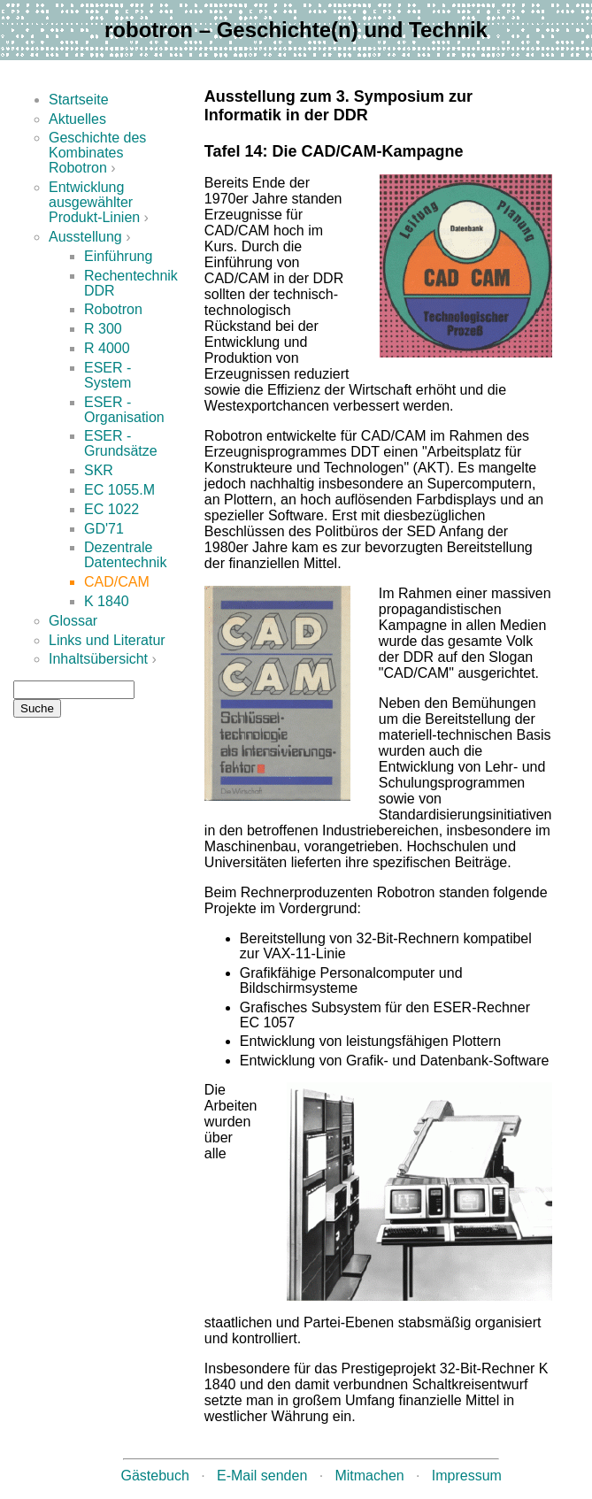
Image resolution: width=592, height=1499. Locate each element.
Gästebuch (155, 1475)
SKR (98, 470)
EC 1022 (111, 509)
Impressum (467, 1475)
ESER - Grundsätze (121, 443)
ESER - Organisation (124, 410)
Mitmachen (369, 1475)
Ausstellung (85, 236)
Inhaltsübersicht (98, 658)
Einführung (118, 256)
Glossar (73, 620)
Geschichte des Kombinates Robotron (97, 152)
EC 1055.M (119, 489)
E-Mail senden (262, 1475)
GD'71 (104, 528)
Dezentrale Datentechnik (125, 555)
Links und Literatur (107, 640)
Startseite (79, 99)
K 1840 (106, 601)
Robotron (113, 309)
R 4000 (107, 348)
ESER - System (107, 375)
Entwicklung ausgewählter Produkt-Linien (94, 202)
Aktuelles (77, 119)
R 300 (103, 328)
